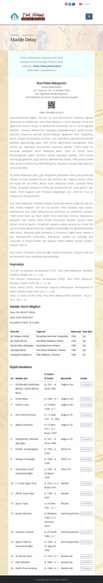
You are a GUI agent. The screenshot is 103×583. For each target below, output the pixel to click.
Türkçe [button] (84, 4)
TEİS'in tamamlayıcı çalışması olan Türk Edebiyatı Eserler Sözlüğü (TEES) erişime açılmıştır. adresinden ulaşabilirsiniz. (41, 64)
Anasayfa (14, 35)
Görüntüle (86, 384)
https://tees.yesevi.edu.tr (47, 66)
